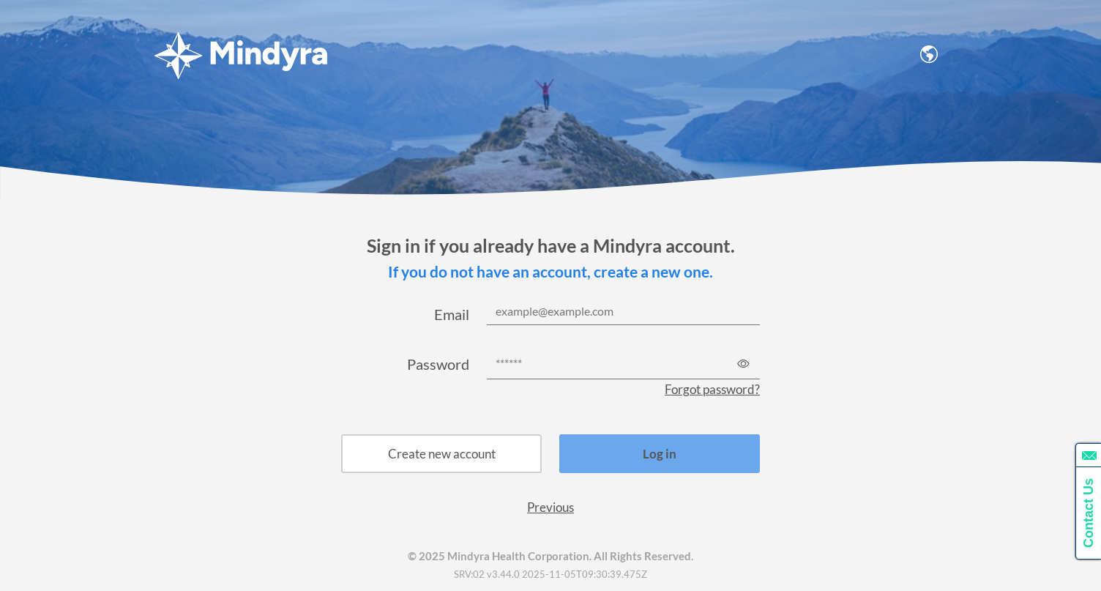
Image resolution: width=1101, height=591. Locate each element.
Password (438, 364)
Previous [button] (550, 507)
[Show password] (743, 362)
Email (451, 314)
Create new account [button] (442, 453)
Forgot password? (712, 389)
